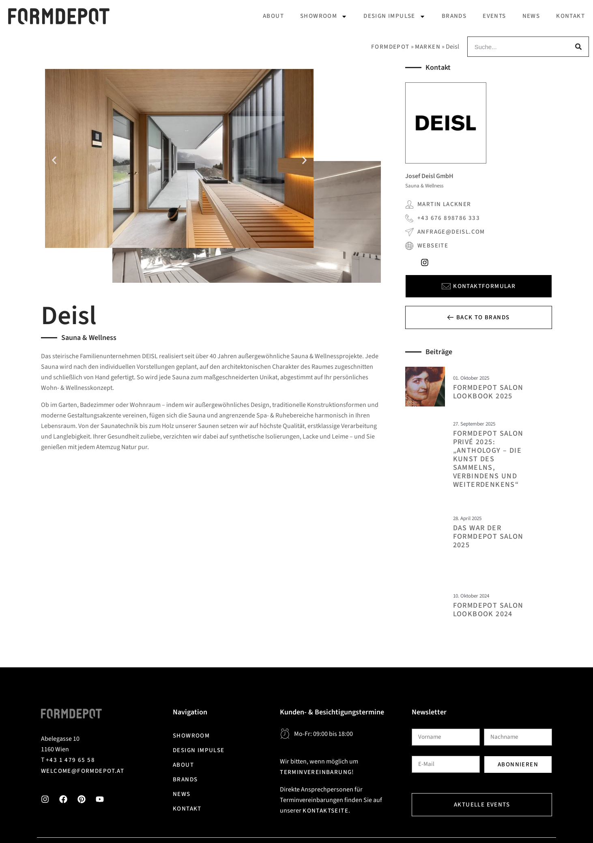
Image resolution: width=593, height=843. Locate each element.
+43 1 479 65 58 (70, 760)
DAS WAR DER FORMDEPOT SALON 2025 (488, 536)
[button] (54, 160)
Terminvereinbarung (316, 772)
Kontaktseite (325, 810)
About (273, 16)
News (531, 16)
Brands (454, 16)
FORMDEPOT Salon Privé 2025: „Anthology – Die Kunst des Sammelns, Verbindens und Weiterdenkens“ (488, 459)
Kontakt (570, 16)
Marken (427, 47)
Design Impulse (394, 16)
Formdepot (390, 47)
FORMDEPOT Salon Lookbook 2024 (488, 609)
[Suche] (578, 46)
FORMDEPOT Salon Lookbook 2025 (488, 392)
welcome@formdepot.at (82, 771)
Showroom (323, 16)
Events (494, 16)
